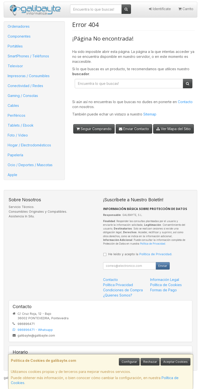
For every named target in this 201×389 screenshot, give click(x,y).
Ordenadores (19, 26)
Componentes (19, 36)
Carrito (185, 9)
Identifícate (160, 9)
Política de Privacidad (152, 243)
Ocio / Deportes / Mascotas (30, 165)
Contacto (185, 102)
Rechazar (150, 362)
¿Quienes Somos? (117, 295)
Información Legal (164, 279)
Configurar (129, 362)
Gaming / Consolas (23, 95)
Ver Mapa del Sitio (173, 129)
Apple (12, 175)
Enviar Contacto (134, 129)
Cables (13, 105)
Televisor (15, 66)
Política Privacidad (118, 285)
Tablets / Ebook (21, 125)
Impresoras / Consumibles (29, 76)
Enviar (162, 266)
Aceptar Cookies (175, 362)
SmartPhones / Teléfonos (28, 56)
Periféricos (16, 115)
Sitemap (149, 114)
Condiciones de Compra (123, 290)
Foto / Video (18, 135)
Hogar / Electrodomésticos (29, 145)
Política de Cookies (166, 285)
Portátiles (15, 46)
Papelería (15, 155)
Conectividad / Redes (25, 86)
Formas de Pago (163, 290)
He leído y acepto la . (140, 254)
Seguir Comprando (93, 129)
